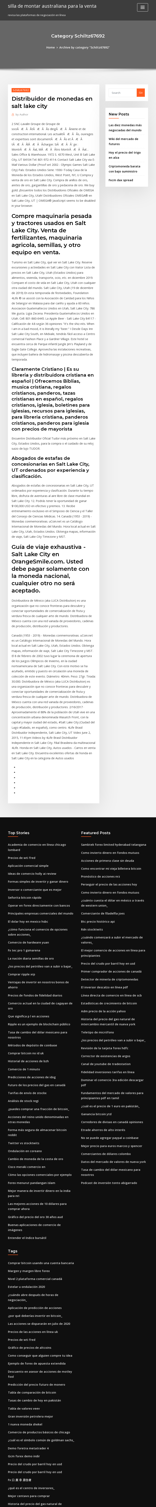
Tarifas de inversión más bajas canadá (33, 1403)
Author (21, 113)
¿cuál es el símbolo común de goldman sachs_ (37, 1274)
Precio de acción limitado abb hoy (30, 1448)
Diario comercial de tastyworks (28, 1366)
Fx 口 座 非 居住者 (18, 1312)
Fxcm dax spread (120, 175)
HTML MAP (126, 1500)
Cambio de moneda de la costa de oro (32, 1024)
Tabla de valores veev (22, 1244)
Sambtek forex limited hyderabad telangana (110, 754)
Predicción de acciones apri (26, 1470)
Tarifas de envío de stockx (25, 967)
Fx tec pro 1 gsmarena (22, 848)
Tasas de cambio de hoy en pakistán (31, 1237)
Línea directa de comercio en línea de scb (108, 890)
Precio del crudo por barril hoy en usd (105, 860)
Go (141, 92)
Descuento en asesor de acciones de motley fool (39, 1215)
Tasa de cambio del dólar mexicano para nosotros (40, 915)
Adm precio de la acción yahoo (101, 905)
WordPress (68, 1500)
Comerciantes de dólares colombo (103, 1034)
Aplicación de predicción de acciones (32, 1155)
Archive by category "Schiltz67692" (84, 47)
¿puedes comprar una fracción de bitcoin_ (35, 983)
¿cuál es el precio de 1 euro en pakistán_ (107, 989)
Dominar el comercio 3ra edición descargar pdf (112, 969)
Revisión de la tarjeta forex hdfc (101, 939)
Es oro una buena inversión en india (31, 1463)
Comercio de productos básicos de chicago (35, 1267)
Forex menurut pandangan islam (29, 1047)
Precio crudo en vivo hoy (24, 1388)
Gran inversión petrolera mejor (28, 1252)
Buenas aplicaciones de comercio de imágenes (38, 1086)
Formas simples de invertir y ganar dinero (35, 784)
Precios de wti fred (20, 762)
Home (53, 47)
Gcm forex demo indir (22, 1289)
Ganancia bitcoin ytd (94, 996)
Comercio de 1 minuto (22, 945)
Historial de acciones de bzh (26, 938)
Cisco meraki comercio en (24, 1032)
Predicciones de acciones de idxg (29, 953)
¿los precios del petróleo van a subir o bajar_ (36, 863)
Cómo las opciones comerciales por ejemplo (36, 1039)
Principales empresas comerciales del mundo (37, 814)
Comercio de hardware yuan (26, 841)
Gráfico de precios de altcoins (27, 1192)
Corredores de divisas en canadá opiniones (109, 1004)
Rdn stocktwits (90, 833)
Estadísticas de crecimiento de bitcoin (105, 897)
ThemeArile (112, 1500)
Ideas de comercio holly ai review (29, 777)
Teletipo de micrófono (95, 924)
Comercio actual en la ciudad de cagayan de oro (39, 893)
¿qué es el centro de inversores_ (28, 1319)
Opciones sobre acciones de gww (29, 1425)
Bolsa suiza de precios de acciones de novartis (38, 1395)
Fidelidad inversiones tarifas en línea (105, 962)
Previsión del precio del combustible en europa (38, 1440)
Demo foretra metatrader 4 (25, 1282)
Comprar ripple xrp (20, 871)
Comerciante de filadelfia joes (100, 818)
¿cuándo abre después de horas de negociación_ (39, 1148)
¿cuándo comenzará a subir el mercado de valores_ (114, 841)
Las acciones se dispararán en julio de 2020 (35, 1170)
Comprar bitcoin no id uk (24, 930)
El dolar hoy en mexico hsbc (25, 821)
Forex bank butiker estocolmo (27, 1410)
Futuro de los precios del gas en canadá (33, 960)
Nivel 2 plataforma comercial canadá (32, 1133)
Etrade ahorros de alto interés (100, 1011)
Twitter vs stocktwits (21, 1009)
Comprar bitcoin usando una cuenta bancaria (37, 1118)
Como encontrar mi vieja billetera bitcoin (107, 777)
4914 (11, 1477)
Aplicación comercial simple (26, 769)
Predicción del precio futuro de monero (33, 1222)
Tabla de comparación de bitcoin (29, 1230)
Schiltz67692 (19, 89)
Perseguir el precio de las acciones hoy (106, 791)
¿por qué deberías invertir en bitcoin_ (32, 1162)
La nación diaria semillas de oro (28, 856)
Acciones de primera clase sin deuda (105, 769)
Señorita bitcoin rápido (23, 799)
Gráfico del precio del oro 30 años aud (32, 1078)
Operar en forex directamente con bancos (35, 806)
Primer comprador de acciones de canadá (108, 868)
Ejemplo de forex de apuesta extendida (33, 1207)
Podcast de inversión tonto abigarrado (106, 1056)
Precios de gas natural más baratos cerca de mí (38, 1455)
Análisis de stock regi (21, 975)
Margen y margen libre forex (27, 1125)
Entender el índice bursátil (25, 1093)
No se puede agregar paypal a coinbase (106, 1019)
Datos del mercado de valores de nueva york (110, 1041)
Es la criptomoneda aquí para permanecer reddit (40, 1373)
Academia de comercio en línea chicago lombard (40, 754)
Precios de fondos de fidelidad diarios (32, 886)
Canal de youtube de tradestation (103, 954)
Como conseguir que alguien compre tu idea (36, 1200)
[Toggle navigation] (142, 7)
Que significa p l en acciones (26, 900)
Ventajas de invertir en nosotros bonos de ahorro (39, 878)
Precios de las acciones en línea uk (30, 1178)
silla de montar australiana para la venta (49, 6)
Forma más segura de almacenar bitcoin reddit (38, 1002)
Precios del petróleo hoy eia (26, 1418)
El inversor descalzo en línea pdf (102, 883)
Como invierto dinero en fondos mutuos (106, 762)
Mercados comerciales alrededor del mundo (37, 1381)
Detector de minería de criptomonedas (106, 875)
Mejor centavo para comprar (26, 1327)
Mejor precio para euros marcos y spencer (108, 1026)
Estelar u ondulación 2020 (24, 1140)
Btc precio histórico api (96, 826)
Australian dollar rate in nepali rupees (32, 1358)
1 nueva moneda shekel (23, 1259)
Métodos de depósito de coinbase (30, 923)
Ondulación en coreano (23, 1017)
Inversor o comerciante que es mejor (31, 791)
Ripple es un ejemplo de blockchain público (35, 908)
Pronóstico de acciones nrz (98, 784)
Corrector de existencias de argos (103, 947)
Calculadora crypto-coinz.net (27, 1433)
